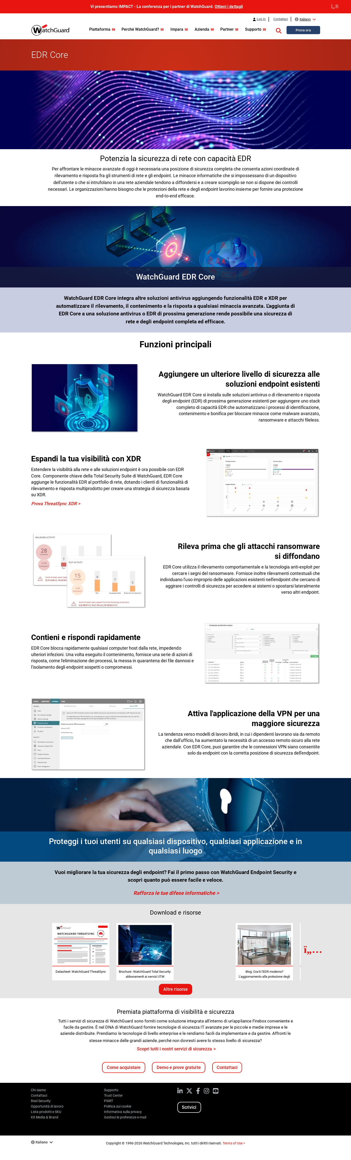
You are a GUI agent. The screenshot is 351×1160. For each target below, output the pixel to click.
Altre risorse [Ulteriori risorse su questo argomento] (175, 989)
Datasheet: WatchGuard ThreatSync (81, 971)
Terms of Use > (234, 1143)
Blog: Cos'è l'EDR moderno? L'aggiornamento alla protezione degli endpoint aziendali (264, 976)
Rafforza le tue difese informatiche (174, 893)
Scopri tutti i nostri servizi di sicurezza (174, 1048)
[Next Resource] (313, 949)
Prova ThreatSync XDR (54, 503)
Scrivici (189, 1107)
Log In (261, 19)
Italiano (305, 19)
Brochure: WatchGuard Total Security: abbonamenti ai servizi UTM (145, 974)
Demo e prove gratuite (179, 1067)
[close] (335, 6)
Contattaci (280, 19)
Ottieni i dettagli (229, 6)
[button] (278, 30)
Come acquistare (124, 1067)
